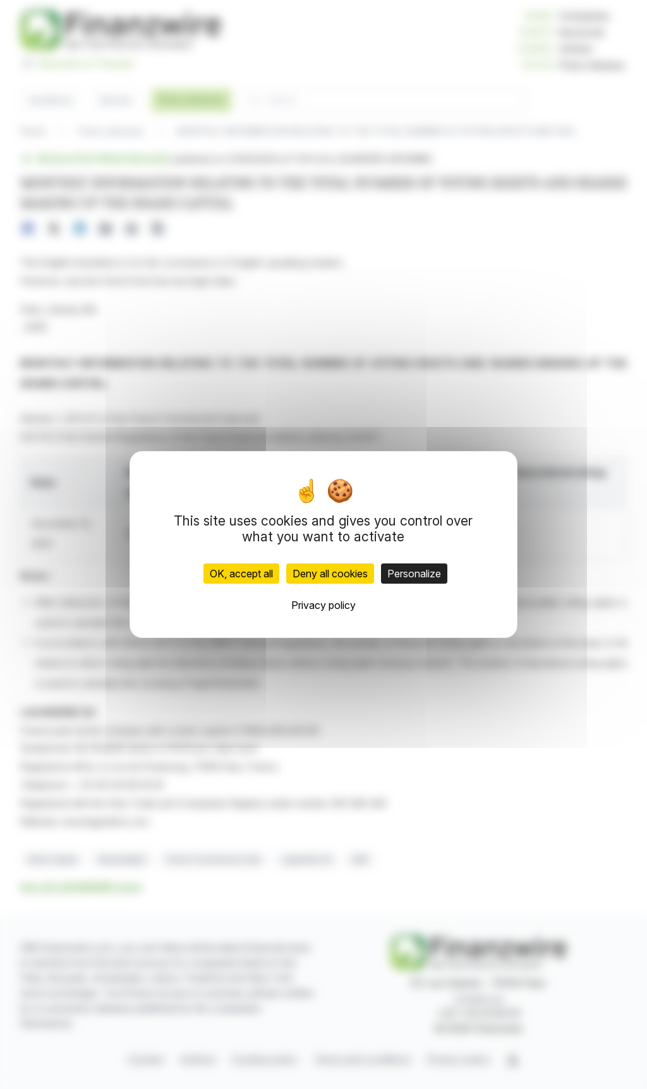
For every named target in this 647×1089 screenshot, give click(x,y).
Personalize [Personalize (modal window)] (414, 573)
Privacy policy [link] (323, 605)
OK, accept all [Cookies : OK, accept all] (241, 573)
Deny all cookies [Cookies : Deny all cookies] (330, 573)
